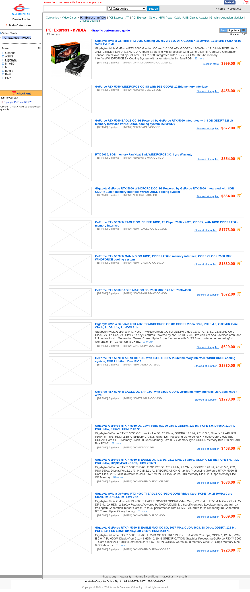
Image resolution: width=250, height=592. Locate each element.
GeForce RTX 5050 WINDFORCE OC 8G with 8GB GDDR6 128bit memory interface (151, 86)
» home (220, 8)
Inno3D (9, 63)
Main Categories (20, 25)
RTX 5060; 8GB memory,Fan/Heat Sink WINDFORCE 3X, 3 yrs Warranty (143, 154)
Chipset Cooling (89, 20)
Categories (52, 17)
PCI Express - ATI (118, 17)
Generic (10, 53)
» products (234, 8)
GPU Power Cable (170, 17)
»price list (182, 576)
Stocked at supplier (207, 91)
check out (24, 93)
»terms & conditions (146, 576)
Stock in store (211, 63)
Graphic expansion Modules (227, 17)
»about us (168, 576)
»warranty (125, 576)
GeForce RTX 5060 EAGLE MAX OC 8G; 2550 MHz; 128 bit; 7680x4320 (143, 290)
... (198, 58)
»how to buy (109, 576)
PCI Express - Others (144, 17)
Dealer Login (21, 19)
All (39, 48)
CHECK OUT (17, 106)
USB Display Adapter (195, 17)
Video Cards (8, 33)
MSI (7, 67)
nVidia (9, 70)
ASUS (9, 56)
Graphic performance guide (111, 30)
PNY (8, 78)
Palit (8, 74)
